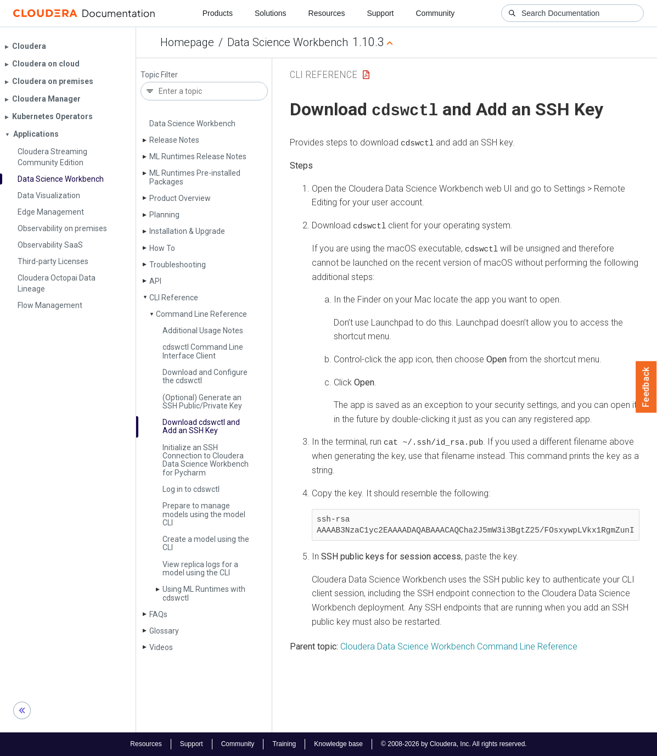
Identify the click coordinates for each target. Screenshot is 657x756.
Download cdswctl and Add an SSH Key (201, 426)
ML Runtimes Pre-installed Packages (194, 177)
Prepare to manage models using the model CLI (203, 514)
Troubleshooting (177, 264)
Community (435, 13)
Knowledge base (338, 744)
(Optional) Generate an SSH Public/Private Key (202, 401)
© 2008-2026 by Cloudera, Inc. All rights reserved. (454, 744)
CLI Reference (173, 297)
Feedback (646, 387)
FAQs (158, 614)
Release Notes (174, 140)
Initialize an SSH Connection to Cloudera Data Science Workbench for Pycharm (205, 460)
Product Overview (180, 198)
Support (380, 13)
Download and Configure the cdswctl (205, 376)
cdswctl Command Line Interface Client (202, 351)
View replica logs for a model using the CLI (200, 568)
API (155, 281)
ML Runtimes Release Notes (197, 156)
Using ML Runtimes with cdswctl (203, 593)
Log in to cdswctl (191, 489)
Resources (326, 13)
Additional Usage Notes (202, 330)
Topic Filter (159, 75)
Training (284, 744)
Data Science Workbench (287, 42)
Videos (161, 647)
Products (218, 13)
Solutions (271, 13)
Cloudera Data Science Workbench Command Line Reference (458, 645)
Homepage (187, 42)
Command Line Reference (201, 314)
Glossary (164, 630)
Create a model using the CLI (205, 543)
